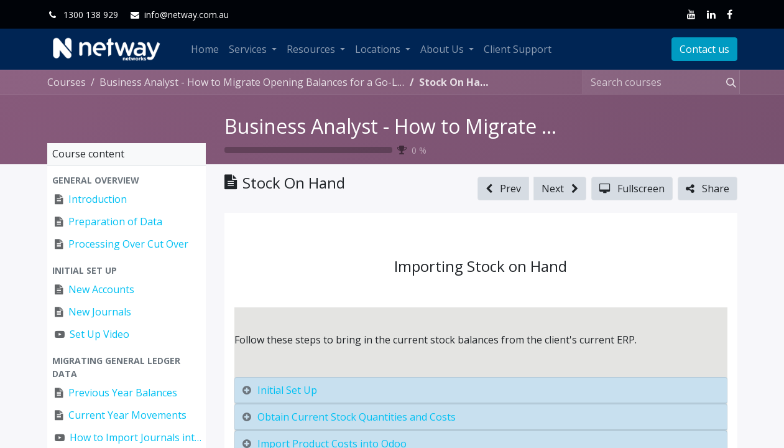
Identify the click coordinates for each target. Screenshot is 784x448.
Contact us (704, 49)
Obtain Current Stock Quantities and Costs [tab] (356, 417)
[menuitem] (205, 49)
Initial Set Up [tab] (287, 390)
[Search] (728, 82)
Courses (66, 82)
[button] (126, 180)
